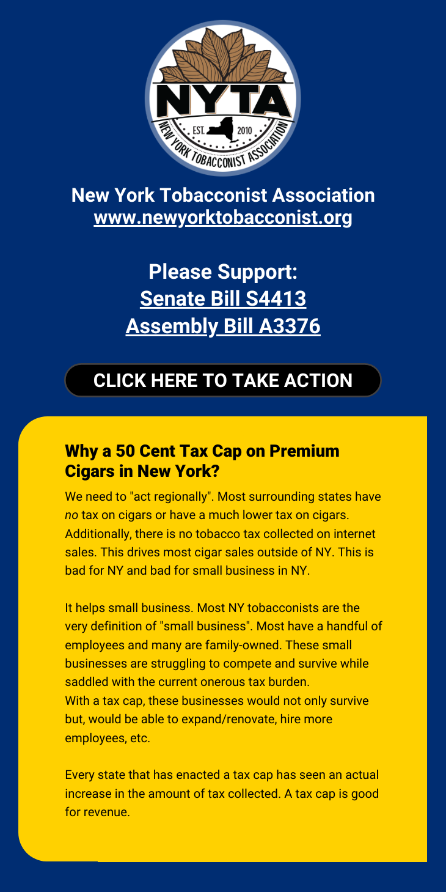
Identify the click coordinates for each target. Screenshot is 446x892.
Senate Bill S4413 (223, 299)
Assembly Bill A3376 (222, 326)
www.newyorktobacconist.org (223, 217)
